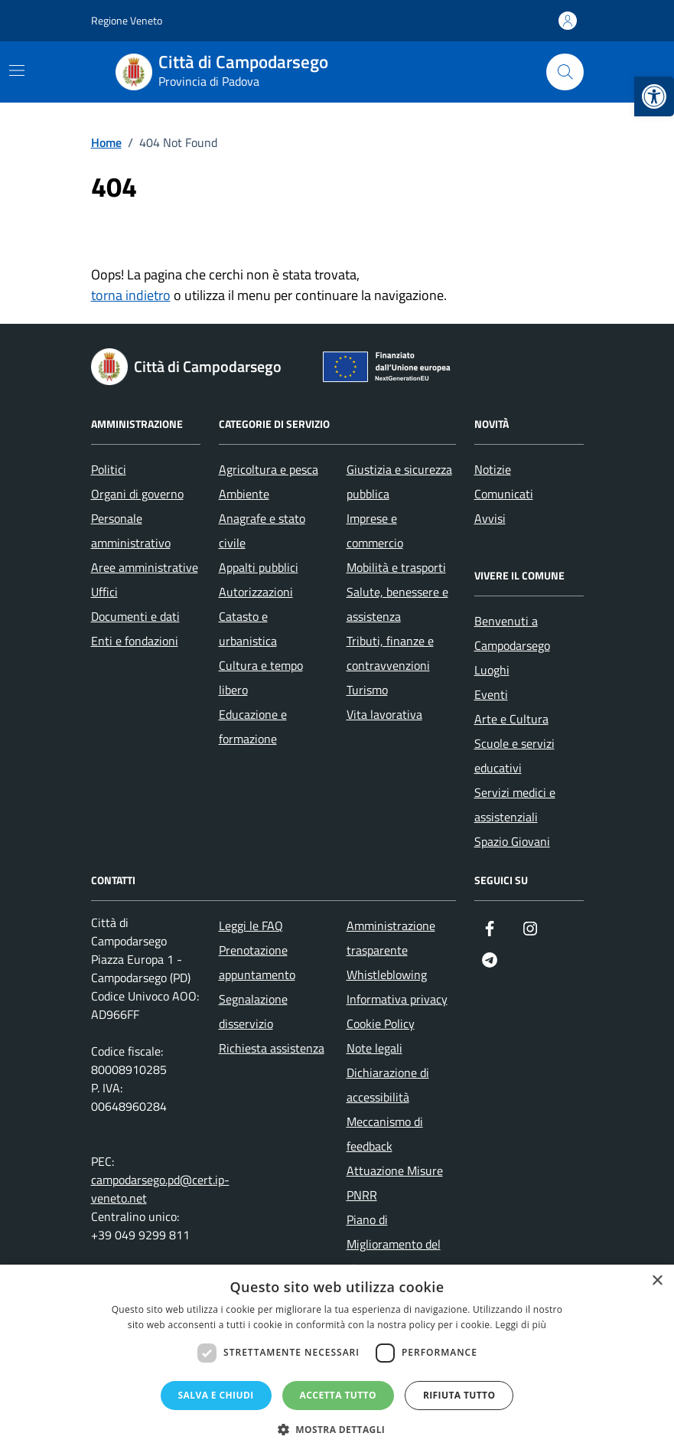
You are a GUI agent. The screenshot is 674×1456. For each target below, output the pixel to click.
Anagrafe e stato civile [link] (262, 530)
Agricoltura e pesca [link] (268, 469)
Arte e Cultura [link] (511, 719)
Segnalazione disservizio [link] (253, 1011)
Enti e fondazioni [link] (134, 641)
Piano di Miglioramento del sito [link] (394, 1244)
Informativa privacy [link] (397, 999)
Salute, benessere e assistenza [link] (397, 604)
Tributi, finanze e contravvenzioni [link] (390, 653)
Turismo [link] (367, 690)
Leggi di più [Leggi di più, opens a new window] (520, 1324)
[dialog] (337, 1360)
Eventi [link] (491, 694)
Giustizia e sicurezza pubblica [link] (399, 481)
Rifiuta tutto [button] (459, 1395)
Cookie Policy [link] (381, 1023)
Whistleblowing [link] (387, 974)
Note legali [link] (374, 1048)
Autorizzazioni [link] (256, 592)
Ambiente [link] (244, 494)
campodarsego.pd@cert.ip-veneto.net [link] (160, 1188)
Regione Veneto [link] (126, 20)
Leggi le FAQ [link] (251, 925)
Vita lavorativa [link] (384, 714)
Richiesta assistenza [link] (271, 1048)
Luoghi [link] (492, 670)
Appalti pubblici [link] (258, 567)
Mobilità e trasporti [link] (396, 567)
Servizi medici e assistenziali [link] (514, 804)
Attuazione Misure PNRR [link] (395, 1182)
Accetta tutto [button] (338, 1395)
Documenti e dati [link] (135, 616)
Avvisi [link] (490, 518)
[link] (654, 96)
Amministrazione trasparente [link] (391, 937)
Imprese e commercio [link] (375, 530)
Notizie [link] (492, 469)
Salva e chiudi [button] (216, 1395)
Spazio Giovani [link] (512, 841)
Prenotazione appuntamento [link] (257, 962)
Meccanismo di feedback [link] (385, 1133)
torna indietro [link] (131, 295)
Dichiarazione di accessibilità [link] (388, 1084)
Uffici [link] (104, 592)
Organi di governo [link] (137, 494)
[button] (337, 1430)
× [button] (657, 1281)
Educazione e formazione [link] (253, 726)
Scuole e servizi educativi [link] (514, 755)
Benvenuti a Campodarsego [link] (512, 633)
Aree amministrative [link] (144, 567)
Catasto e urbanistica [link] (248, 628)
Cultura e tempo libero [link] (261, 677)
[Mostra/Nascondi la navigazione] (17, 70)
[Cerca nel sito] (564, 72)
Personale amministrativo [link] (131, 530)
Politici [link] (108, 469)
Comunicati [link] (503, 494)
